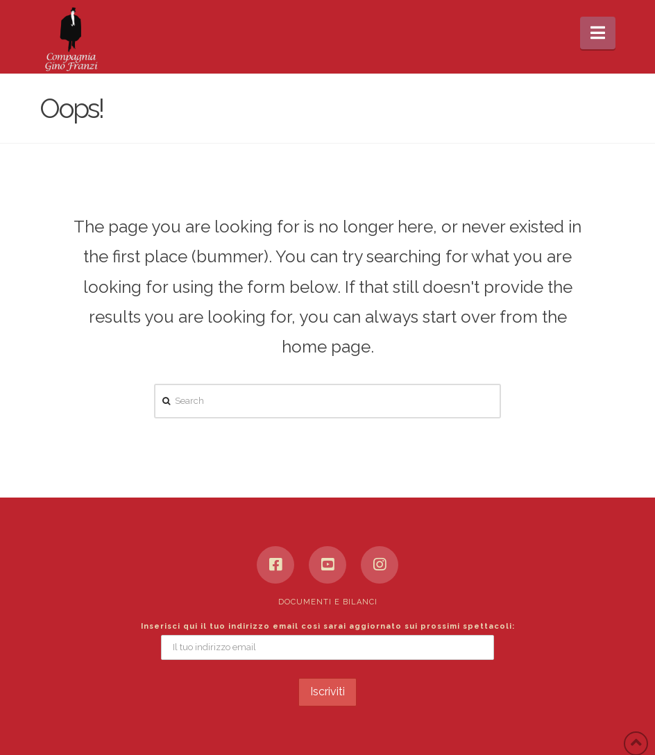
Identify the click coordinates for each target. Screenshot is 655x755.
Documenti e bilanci (327, 601)
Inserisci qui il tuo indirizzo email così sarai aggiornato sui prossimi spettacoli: (328, 626)
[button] (597, 33)
